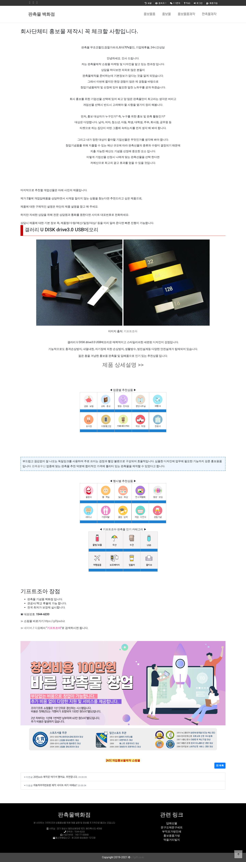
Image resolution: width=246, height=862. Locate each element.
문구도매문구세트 (172, 827)
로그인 (198, 3)
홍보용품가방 (171, 835)
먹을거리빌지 (171, 839)
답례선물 (171, 823)
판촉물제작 (209, 14)
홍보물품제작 (186, 14)
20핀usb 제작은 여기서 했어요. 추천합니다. (55, 776)
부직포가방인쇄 (171, 831)
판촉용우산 (39, 466)
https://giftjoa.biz (54, 621)
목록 (220, 765)
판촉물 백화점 (41, 14)
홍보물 (166, 14)
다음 (37, 628)
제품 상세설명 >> (123, 365)
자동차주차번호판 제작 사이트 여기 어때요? (55, 785)
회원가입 (212, 3)
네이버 (28, 628)
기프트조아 (130, 331)
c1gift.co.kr (137, 857)
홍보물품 (149, 14)
